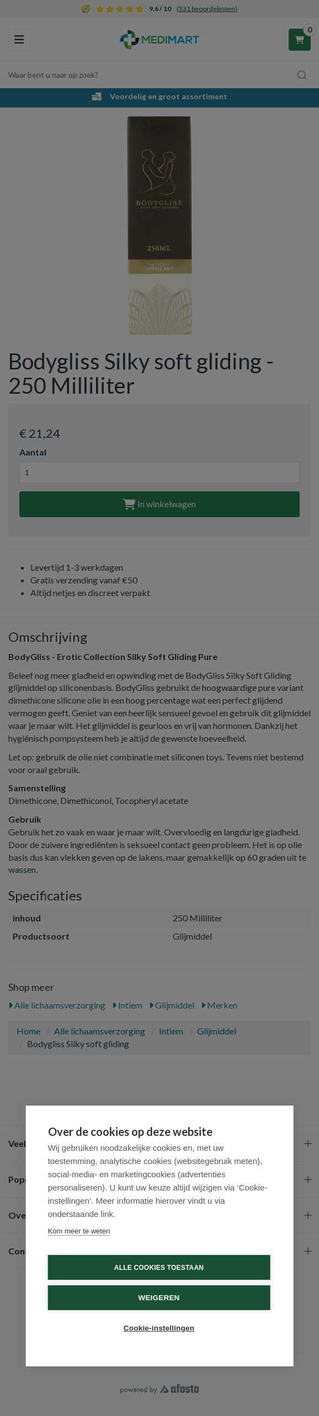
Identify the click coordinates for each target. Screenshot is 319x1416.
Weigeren (158, 1298)
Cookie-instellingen (159, 1328)
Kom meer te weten (79, 1231)
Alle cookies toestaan (159, 1268)
